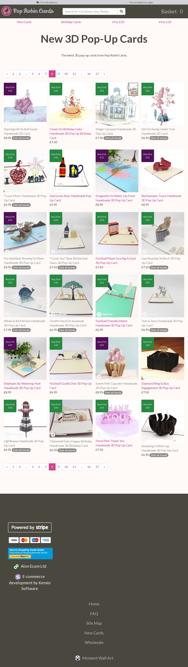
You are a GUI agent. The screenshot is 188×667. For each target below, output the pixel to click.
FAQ (94, 613)
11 (74, 74)
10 (66, 74)
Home (94, 603)
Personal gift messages (141, 2)
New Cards (94, 632)
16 (89, 74)
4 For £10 (164, 22)
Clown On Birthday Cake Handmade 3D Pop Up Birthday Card (70, 133)
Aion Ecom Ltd (29, 567)
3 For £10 (117, 22)
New (23, 22)
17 (97, 74)
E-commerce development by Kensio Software (30, 582)
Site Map (94, 623)
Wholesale (94, 642)
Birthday (70, 22)
